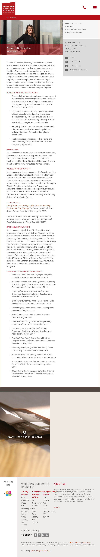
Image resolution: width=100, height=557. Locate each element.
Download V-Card (78, 70)
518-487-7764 (75, 61)
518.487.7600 (84, 7)
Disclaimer (86, 542)
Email (72, 57)
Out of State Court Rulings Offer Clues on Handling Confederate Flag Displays (28, 206)
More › (57, 507)
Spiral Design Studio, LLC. (40, 550)
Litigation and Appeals (74, 32)
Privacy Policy (75, 542)
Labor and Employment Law (76, 29)
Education (70, 26)
